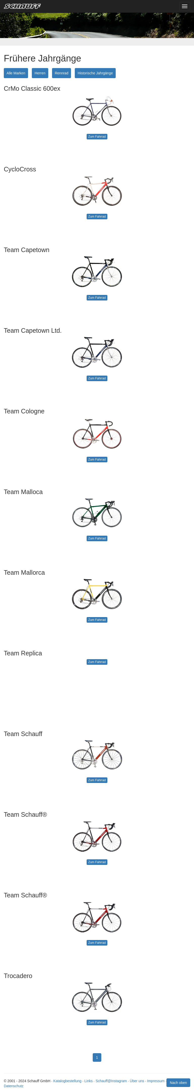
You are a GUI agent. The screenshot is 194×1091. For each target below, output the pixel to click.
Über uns (137, 1081)
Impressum (155, 1081)
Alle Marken (16, 73)
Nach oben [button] (178, 1083)
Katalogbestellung (67, 1081)
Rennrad (61, 73)
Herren (40, 73)
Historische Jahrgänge (95, 73)
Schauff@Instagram (111, 1081)
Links (88, 1081)
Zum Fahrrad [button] (97, 136)
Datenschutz (13, 1086)
